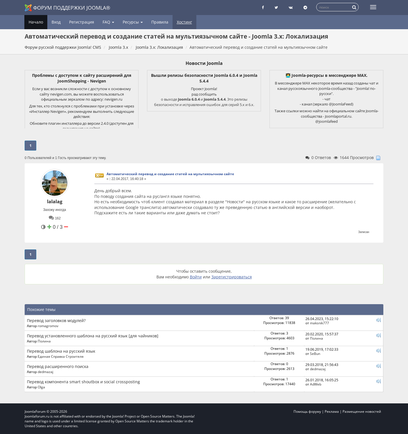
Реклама (332, 411)
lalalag (54, 201)
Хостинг (184, 22)
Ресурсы (133, 22)
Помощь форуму (307, 411)
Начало (36, 22)
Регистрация (81, 22)
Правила (159, 22)
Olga (41, 387)
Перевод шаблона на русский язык (61, 351)
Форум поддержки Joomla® (67, 7)
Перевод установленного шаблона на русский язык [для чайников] (92, 335)
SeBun (315, 353)
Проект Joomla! (204, 88)
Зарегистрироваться (231, 277)
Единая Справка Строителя (61, 356)
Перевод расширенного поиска (57, 366)
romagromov (48, 325)
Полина (44, 341)
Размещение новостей (362, 411)
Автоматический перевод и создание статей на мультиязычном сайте (170, 174)
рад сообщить (204, 94)
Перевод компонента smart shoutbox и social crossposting (83, 381)
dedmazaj (45, 371)
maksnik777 (319, 323)
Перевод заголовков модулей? (56, 320)
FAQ (108, 22)
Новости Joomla (204, 63)
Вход (56, 22)
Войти (196, 277)
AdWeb (315, 384)
